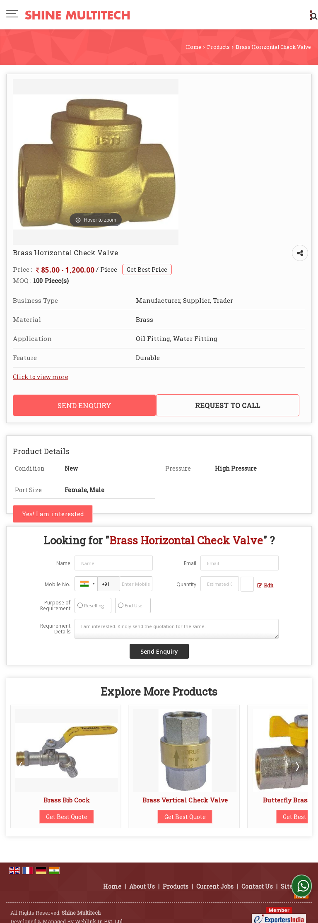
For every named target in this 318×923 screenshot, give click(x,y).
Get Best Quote (66, 817)
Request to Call (227, 405)
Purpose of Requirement (55, 605)
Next (297, 766)
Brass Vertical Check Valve (185, 800)
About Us (142, 878)
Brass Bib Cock (66, 800)
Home (193, 46)
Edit (265, 585)
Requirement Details (55, 629)
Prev (21, 766)
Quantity (186, 584)
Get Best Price (147, 269)
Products (218, 46)
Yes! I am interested (53, 514)
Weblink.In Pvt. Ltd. (99, 912)
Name (63, 563)
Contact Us (257, 878)
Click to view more (40, 377)
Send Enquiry (84, 405)
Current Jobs (215, 878)
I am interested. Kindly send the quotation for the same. (176, 629)
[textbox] (247, 584)
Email (190, 563)
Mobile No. (57, 584)
